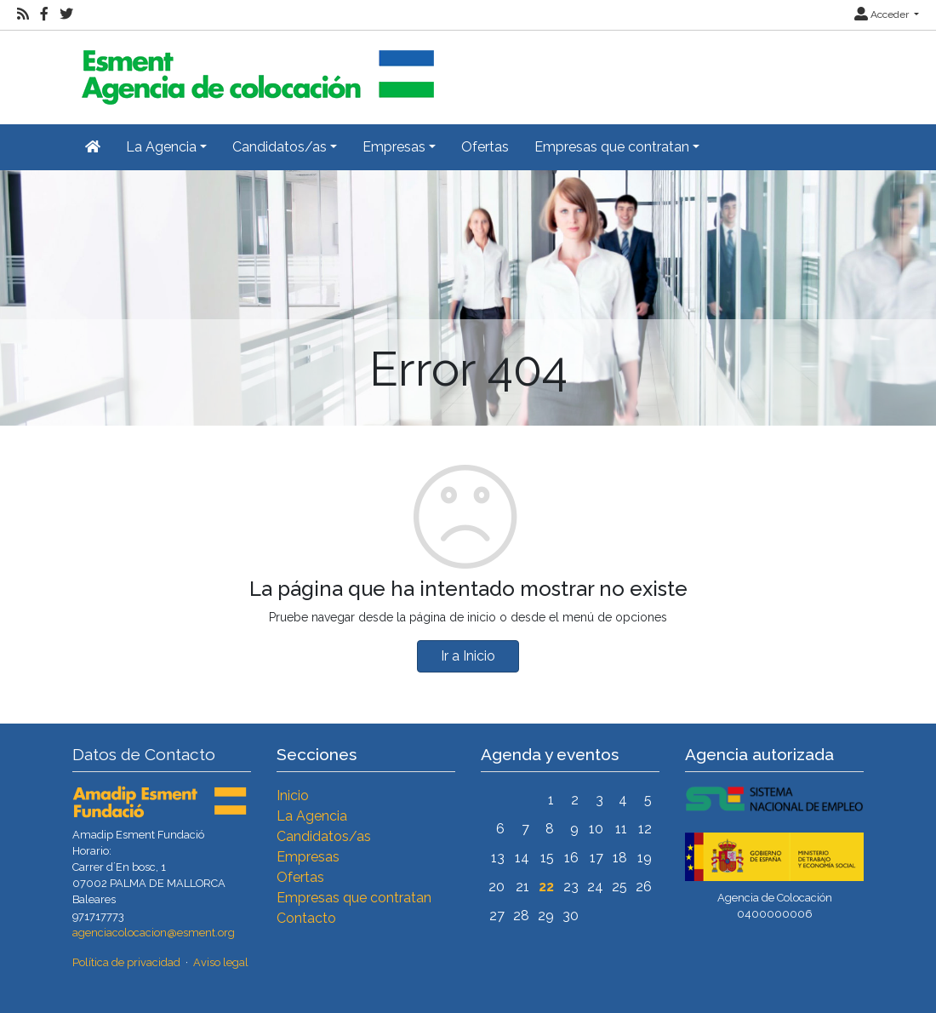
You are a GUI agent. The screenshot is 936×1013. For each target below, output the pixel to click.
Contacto (306, 918)
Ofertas (485, 147)
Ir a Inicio (468, 656)
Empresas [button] (393, 147)
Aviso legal (220, 962)
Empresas (308, 857)
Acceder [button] (882, 14)
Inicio (293, 795)
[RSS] (23, 14)
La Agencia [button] (161, 147)
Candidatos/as (324, 836)
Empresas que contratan (354, 898)
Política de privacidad (126, 962)
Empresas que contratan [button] (611, 147)
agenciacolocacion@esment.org (153, 932)
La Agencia (312, 816)
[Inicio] (255, 70)
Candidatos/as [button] (279, 147)
